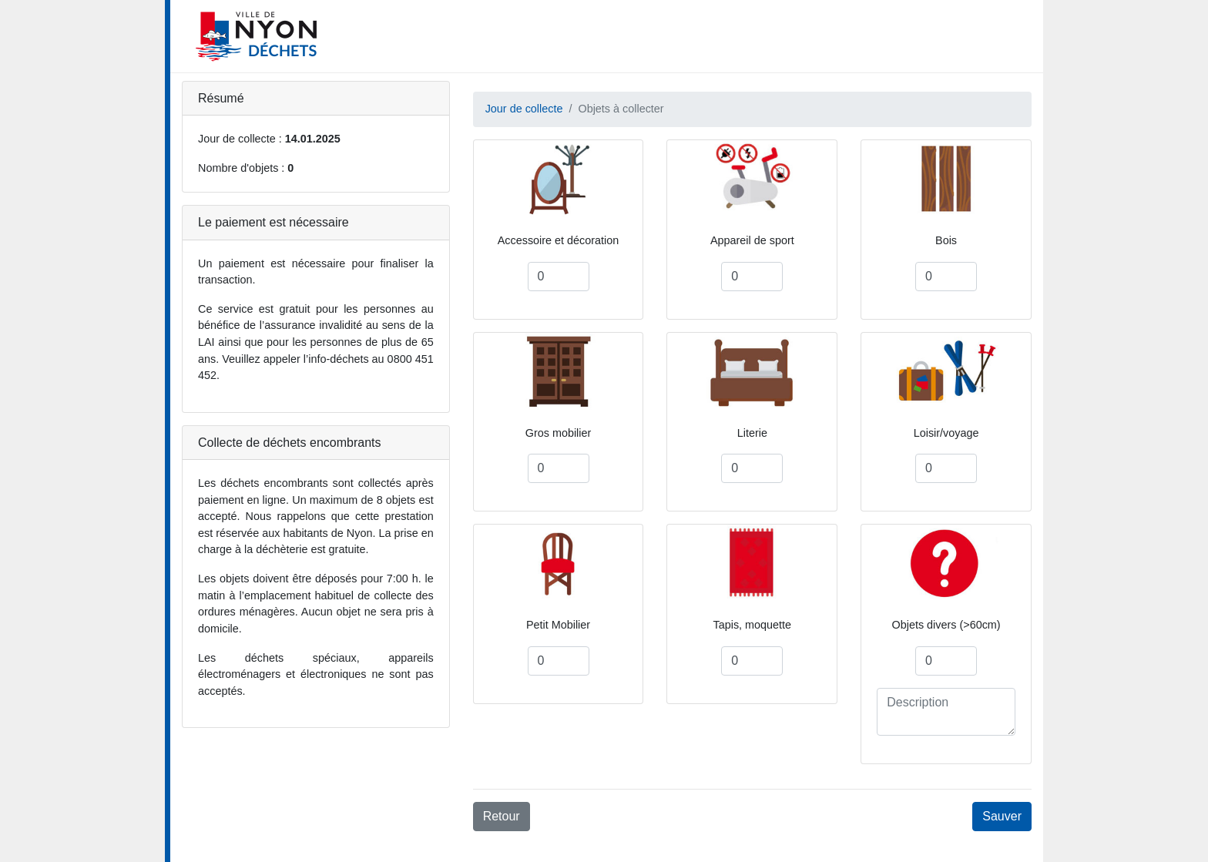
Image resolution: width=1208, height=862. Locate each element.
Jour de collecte (524, 108)
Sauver (1002, 816)
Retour (501, 816)
